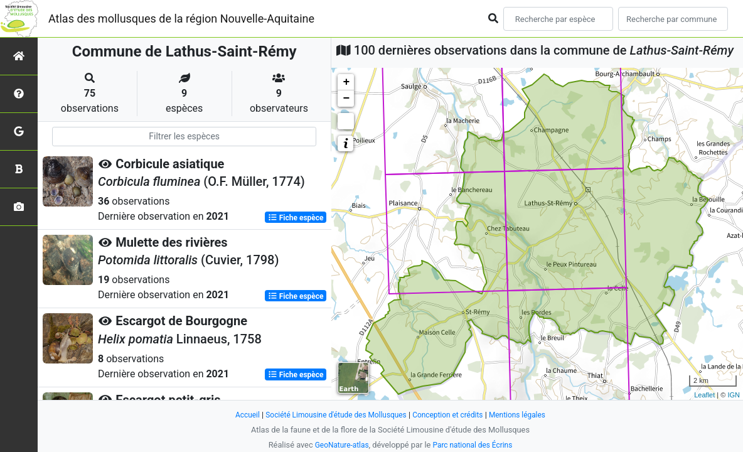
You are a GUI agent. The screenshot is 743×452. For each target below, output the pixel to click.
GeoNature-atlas (338, 444)
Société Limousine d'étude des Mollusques (332, 414)
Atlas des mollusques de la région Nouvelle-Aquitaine (181, 18)
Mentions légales (526, 414)
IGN (733, 395)
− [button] (346, 98)
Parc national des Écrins (475, 444)
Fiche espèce (296, 217)
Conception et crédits (452, 414)
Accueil (237, 414)
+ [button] (346, 82)
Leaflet (704, 395)
